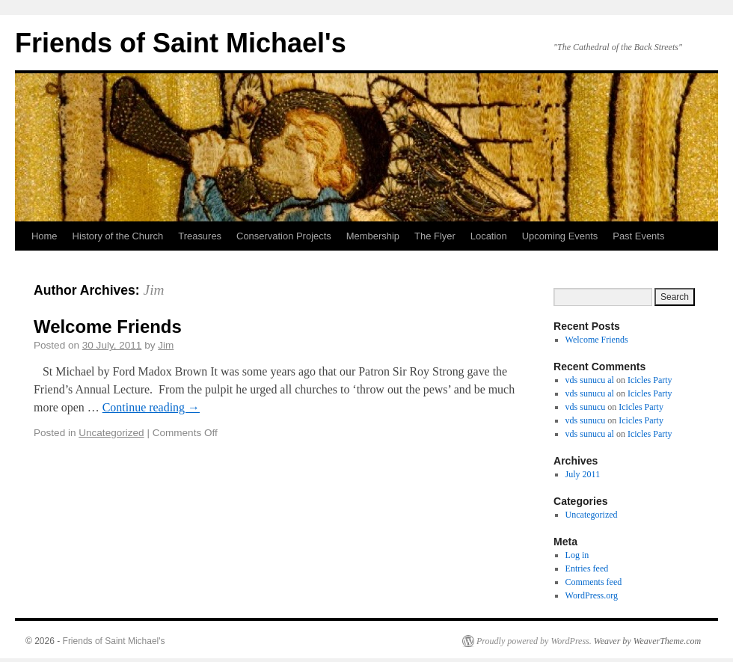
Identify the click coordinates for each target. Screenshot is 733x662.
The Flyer (435, 236)
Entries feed (587, 568)
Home (44, 236)
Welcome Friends (108, 326)
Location (488, 236)
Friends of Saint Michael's (180, 43)
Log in (577, 555)
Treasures (199, 236)
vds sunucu (585, 407)
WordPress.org (591, 595)
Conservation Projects (283, 236)
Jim (154, 290)
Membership (372, 236)
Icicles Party (650, 380)
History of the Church (118, 236)
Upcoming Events (560, 236)
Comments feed (593, 582)
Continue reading (151, 407)
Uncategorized (111, 432)
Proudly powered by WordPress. (534, 641)
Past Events (638, 236)
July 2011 (583, 474)
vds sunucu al (589, 380)
